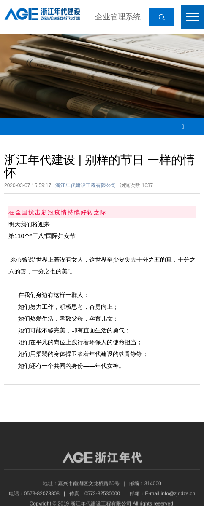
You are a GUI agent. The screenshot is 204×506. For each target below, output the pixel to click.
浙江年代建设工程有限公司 (85, 185)
